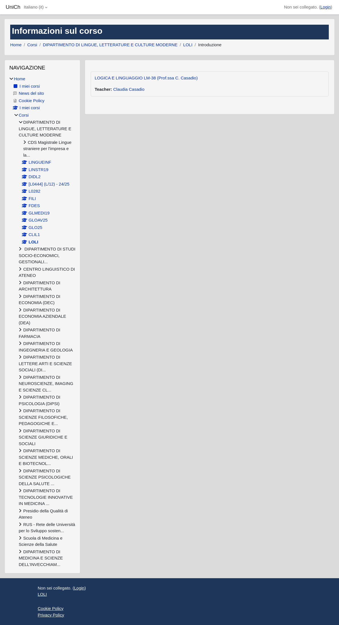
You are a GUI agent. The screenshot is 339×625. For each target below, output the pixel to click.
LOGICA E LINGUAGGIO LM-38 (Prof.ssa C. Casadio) (146, 77)
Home (16, 44)
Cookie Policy (50, 608)
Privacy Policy (51, 615)
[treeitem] (42, 322)
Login (325, 7)
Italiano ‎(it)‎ (34, 7)
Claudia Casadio (129, 89)
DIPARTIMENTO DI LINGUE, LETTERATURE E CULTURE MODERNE (110, 44)
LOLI (187, 44)
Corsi (32, 44)
